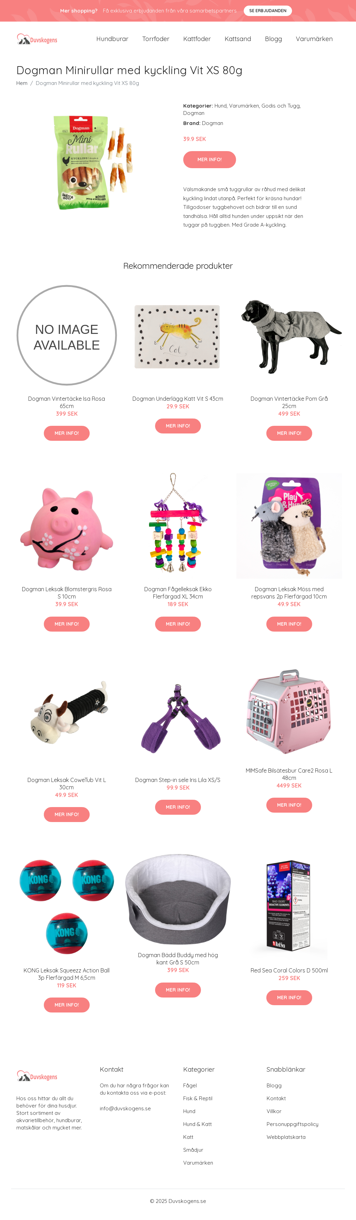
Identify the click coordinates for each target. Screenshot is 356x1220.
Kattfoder (197, 42)
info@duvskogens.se (125, 1115)
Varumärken (314, 42)
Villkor (274, 1118)
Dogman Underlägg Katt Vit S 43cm (177, 405)
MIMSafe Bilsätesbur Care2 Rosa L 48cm (289, 781)
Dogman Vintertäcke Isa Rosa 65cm (66, 409)
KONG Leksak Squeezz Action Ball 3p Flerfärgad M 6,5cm (67, 981)
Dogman (193, 120)
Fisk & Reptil (197, 1105)
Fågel (190, 1092)
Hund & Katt (197, 1131)
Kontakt (276, 1105)
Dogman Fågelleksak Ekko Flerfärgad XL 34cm (178, 600)
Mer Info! (209, 166)
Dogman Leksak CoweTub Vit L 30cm (66, 790)
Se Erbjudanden (267, 10)
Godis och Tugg (280, 112)
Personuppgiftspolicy (292, 1131)
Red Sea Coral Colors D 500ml (289, 977)
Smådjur (193, 1156)
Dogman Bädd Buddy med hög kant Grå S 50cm (178, 966)
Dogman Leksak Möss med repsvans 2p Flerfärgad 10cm (289, 600)
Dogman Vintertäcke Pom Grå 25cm (289, 409)
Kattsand (238, 42)
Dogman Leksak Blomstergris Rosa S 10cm (67, 600)
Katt (188, 1144)
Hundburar (112, 42)
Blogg (273, 42)
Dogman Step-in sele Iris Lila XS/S (177, 786)
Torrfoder (155, 42)
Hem (21, 90)
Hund (221, 112)
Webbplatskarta (286, 1144)
